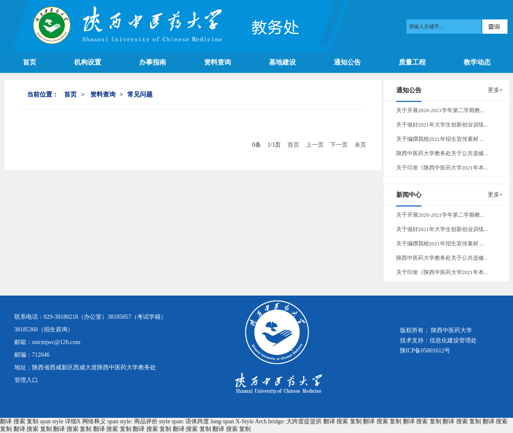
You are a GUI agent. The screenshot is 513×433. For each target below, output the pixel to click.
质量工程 (412, 62)
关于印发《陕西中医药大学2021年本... (442, 167)
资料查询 (217, 62)
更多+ (495, 90)
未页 (360, 145)
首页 (29, 62)
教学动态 (477, 62)
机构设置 (87, 62)
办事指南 (152, 62)
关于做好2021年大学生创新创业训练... (442, 124)
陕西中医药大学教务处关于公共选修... (442, 153)
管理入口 (26, 380)
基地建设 (282, 62)
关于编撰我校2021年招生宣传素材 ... (440, 139)
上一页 (315, 145)
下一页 (339, 145)
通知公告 (347, 62)
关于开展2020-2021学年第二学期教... (440, 110)
